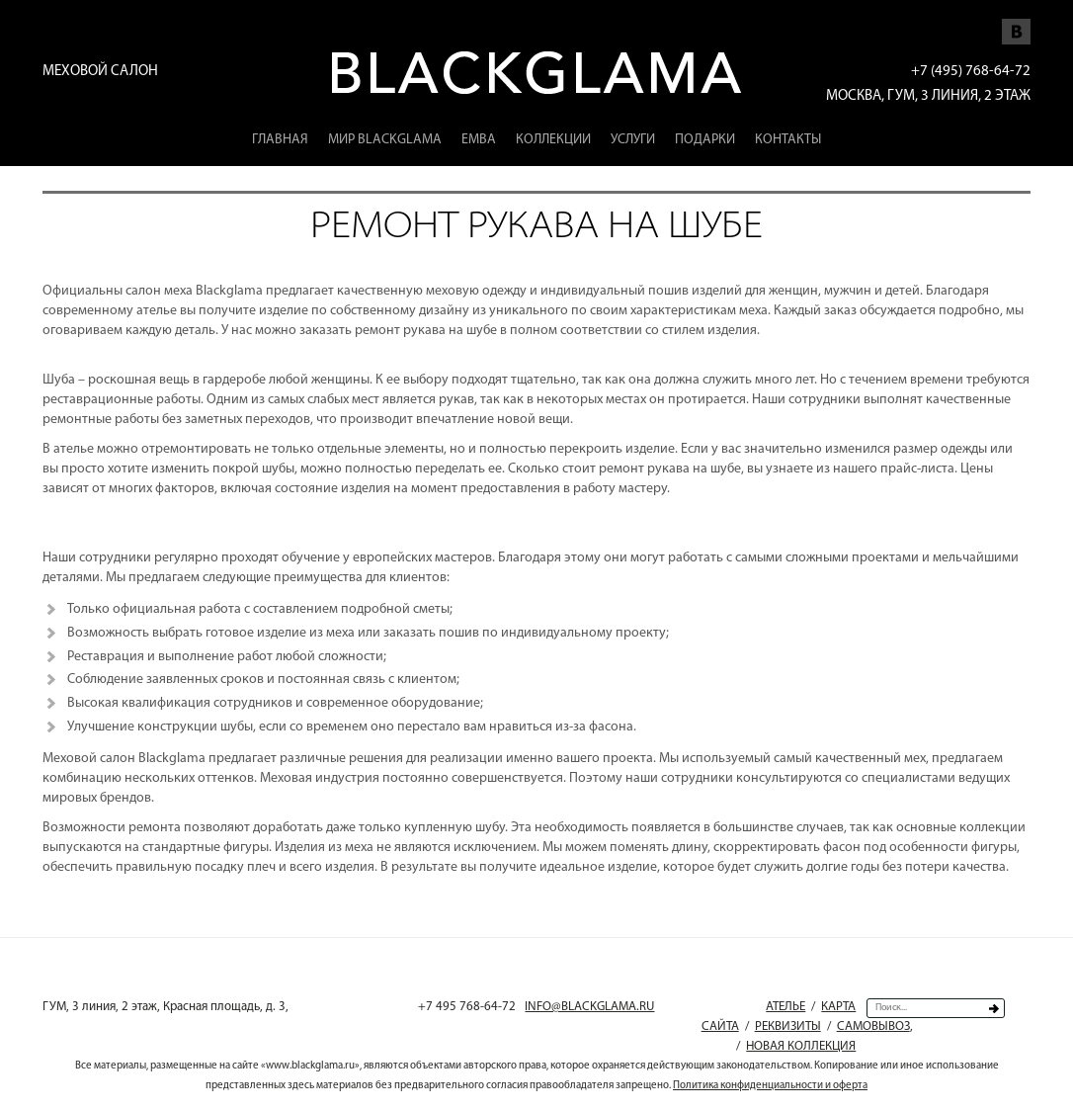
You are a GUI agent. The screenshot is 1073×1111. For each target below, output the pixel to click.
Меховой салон (100, 71)
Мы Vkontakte (1016, 22)
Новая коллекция (801, 1046)
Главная (280, 139)
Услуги (633, 139)
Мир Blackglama (385, 139)
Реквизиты (788, 1026)
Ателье (785, 1006)
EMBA (478, 139)
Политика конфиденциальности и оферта (770, 1085)
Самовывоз (873, 1026)
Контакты (788, 139)
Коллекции (553, 139)
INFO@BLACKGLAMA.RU (589, 1006)
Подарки (705, 139)
